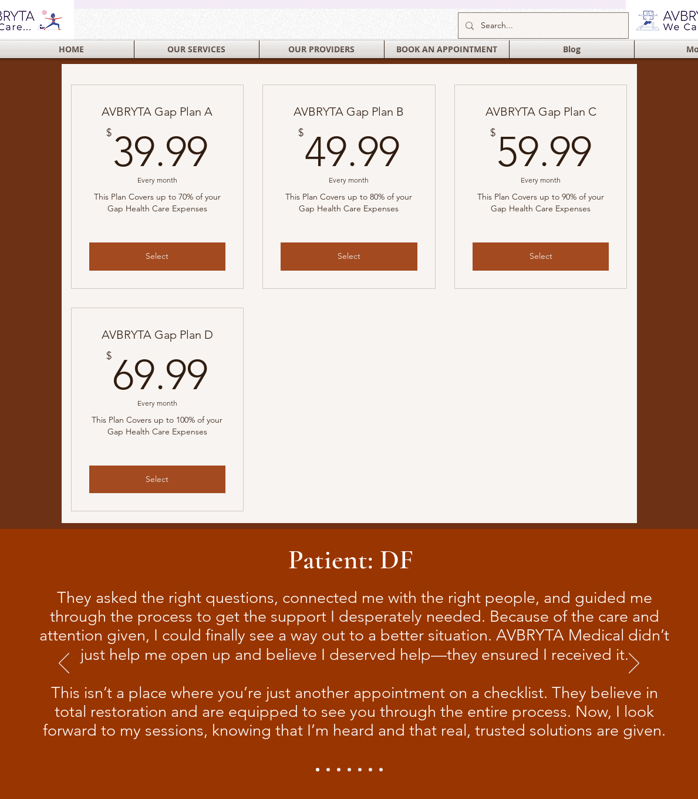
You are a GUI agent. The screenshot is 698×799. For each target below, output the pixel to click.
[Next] (634, 664)
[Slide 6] (360, 769)
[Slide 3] (381, 769)
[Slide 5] (349, 769)
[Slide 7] (370, 769)
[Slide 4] (338, 769)
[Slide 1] (317, 769)
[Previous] (64, 664)
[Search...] (542, 25)
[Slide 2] (328, 769)
